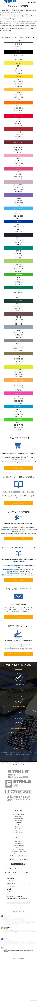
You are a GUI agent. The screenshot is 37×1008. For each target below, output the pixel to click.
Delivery (18, 831)
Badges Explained (18, 818)
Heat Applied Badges (18, 814)
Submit (18, 903)
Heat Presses (18, 822)
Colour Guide (18, 829)
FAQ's (18, 824)
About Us (18, 847)
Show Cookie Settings (18, 958)
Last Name (11, 883)
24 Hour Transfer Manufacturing (18, 856)
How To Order (18, 820)
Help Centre (18, 816)
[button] (18, 445)
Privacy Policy (18, 843)
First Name (11, 878)
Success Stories (18, 854)
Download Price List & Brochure (18, 851)
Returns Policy (18, 841)
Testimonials (18, 827)
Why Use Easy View (18, 849)
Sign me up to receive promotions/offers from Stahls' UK (17, 897)
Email (9, 889)
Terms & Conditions (18, 845)
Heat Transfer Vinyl (19, 833)
